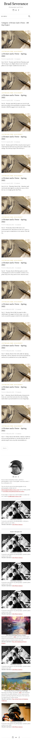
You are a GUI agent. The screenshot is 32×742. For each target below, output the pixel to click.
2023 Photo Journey (17, 557)
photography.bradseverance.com (10, 489)
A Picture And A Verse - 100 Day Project (12, 51)
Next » (5, 448)
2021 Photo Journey (17, 669)
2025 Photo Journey (17, 524)
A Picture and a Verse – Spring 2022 (13, 55)
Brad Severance (16, 4)
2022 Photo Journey (17, 614)
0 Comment (17, 59)
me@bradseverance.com (14, 496)
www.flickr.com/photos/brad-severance (13, 491)
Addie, (14, 636)
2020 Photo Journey (17, 727)
